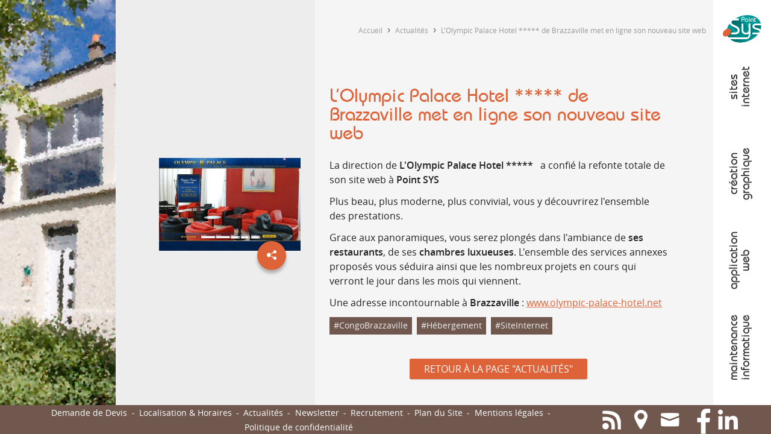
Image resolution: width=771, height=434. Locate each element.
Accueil (370, 30)
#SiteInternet (521, 325)
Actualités (411, 30)
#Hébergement (451, 325)
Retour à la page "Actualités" (498, 369)
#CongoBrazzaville (371, 325)
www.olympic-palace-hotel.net (594, 302)
